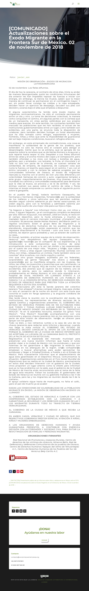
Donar (44, 540)
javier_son (23, 77)
